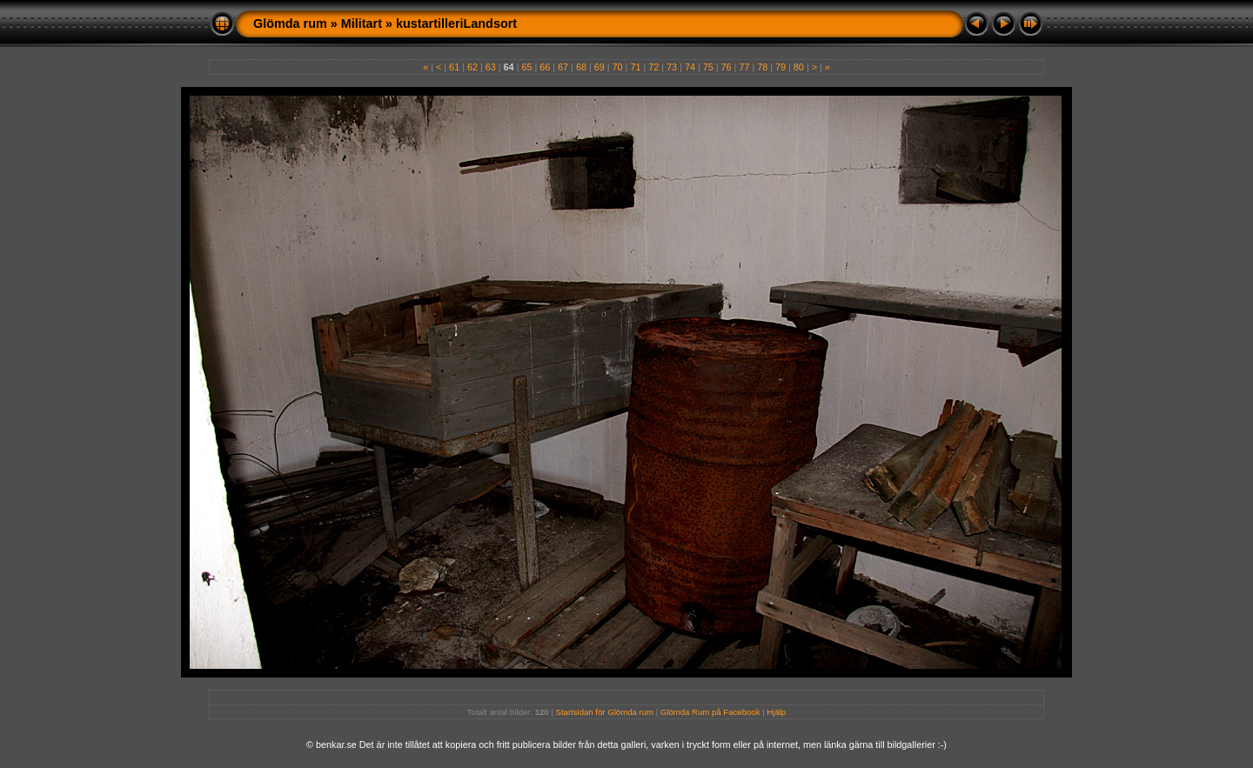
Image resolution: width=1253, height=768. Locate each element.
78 (762, 67)
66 (545, 67)
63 (491, 67)
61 (454, 67)
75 (708, 67)
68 (581, 67)
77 (744, 67)
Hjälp (776, 712)
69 (599, 67)
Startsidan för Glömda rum (605, 712)
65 (526, 67)
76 (726, 67)
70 (618, 67)
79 (780, 67)
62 (472, 67)
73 (672, 67)
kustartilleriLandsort (456, 23)
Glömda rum (290, 23)
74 (690, 67)
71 (635, 67)
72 (653, 67)
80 (799, 67)
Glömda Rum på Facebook (710, 712)
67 (563, 67)
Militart (361, 23)
